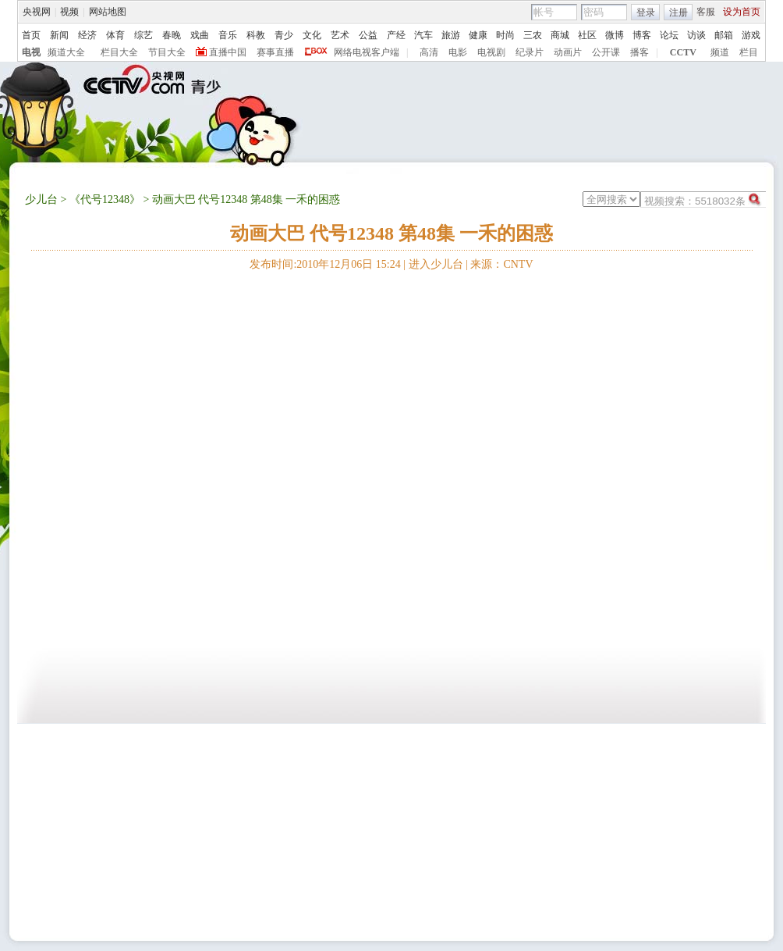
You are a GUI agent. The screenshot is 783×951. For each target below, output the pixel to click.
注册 (678, 12)
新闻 (59, 35)
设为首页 (741, 11)
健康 (478, 35)
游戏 (751, 35)
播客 (639, 52)
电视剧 (491, 52)
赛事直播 (275, 52)
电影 (457, 52)
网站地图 (107, 11)
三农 (532, 35)
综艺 (143, 35)
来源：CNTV (501, 264)
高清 (429, 52)
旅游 (450, 35)
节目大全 (167, 52)
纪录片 (530, 52)
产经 (396, 35)
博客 (641, 35)
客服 (705, 11)
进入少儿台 (436, 264)
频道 (719, 52)
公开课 (606, 52)
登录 (645, 12)
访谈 (696, 35)
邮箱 (723, 35)
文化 (312, 35)
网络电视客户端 (366, 52)
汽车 (423, 35)
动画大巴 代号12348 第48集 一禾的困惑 (391, 233)
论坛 (669, 35)
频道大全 (66, 52)
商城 (560, 35)
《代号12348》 (104, 199)
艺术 (340, 35)
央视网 (37, 11)
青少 (284, 35)
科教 (255, 35)
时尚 (505, 35)
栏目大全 (119, 52)
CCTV (683, 52)
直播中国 (227, 52)
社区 (587, 35)
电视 (31, 52)
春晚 (171, 35)
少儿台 (41, 199)
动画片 (568, 52)
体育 (115, 35)
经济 (87, 35)
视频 (69, 11)
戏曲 (199, 35)
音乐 (227, 35)
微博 (614, 35)
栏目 (748, 52)
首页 (31, 35)
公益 (368, 35)
